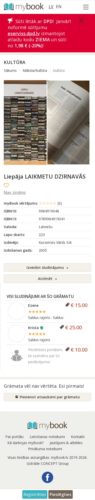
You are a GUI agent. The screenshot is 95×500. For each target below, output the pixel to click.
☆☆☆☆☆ (50, 203)
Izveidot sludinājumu (47, 267)
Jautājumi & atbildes (66, 442)
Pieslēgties (60, 494)
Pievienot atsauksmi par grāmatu (47, 397)
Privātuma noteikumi (45, 448)
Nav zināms (15, 192)
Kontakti (78, 436)
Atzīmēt (47, 278)
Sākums (10, 70)
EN (59, 6)
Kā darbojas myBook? (25, 442)
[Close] (81, 20)
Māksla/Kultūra (35, 70)
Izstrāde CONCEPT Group (48, 463)
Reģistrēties (35, 494)
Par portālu (14, 436)
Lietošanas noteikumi (47, 436)
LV (51, 6)
